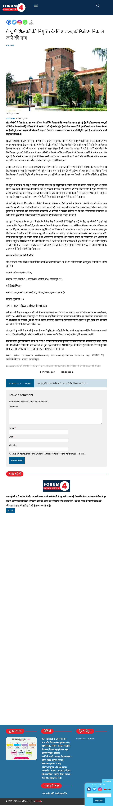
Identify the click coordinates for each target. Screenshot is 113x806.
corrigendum (27, 356)
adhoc (16, 356)
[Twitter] (13, 22)
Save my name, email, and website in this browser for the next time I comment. (48, 455)
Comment (13, 408)
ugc (87, 356)
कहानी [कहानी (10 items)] (67, 747)
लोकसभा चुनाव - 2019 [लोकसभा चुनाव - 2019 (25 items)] (51, 765)
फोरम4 (38, 803)
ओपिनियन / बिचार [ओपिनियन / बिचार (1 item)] (49, 747)
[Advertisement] (56, 549)
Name (11, 430)
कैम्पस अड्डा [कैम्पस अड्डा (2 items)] (53, 751)
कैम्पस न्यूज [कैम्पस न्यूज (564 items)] (63, 751)
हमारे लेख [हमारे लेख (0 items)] (57, 779)
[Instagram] (19, 22)
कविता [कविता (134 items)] (60, 747)
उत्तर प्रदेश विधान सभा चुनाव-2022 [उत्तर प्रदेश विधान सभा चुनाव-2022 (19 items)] (55, 744)
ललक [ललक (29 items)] (60, 762)
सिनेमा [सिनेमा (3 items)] (67, 772)
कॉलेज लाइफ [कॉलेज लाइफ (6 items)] (47, 754)
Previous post (47, 373)
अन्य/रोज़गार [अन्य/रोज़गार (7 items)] (61, 740)
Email (11, 438)
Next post (67, 373)
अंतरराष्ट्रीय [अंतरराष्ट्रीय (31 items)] (46, 740)
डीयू (102, 356)
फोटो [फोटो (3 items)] (44, 762)
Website (12, 447)
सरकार (24, 360)
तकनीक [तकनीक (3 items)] (67, 758)
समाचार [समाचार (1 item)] (61, 772)
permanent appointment (62, 356)
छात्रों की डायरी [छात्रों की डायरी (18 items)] (47, 758)
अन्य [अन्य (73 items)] (53, 740)
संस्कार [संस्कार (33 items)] (53, 772)
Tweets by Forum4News (85, 740)
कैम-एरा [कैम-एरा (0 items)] (45, 751)
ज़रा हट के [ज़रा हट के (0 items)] (59, 758)
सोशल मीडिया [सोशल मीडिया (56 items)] (47, 776)
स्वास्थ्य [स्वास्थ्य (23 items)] (67, 776)
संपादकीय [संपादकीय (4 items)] (45, 772)
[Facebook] (8, 22)
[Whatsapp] (24, 22)
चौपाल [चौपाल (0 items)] (56, 754)
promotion (79, 356)
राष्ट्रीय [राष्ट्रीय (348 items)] (54, 762)
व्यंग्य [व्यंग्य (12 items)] (64, 769)
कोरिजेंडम (95, 356)
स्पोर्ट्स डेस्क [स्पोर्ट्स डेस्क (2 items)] (58, 776)
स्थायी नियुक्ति (34, 360)
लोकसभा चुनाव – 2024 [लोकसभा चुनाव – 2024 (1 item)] (51, 769)
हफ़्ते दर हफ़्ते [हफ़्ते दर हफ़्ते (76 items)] (47, 779)
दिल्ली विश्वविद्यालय (13, 360)
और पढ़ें (10, 512)
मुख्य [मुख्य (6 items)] (49, 762)
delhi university (42, 356)
